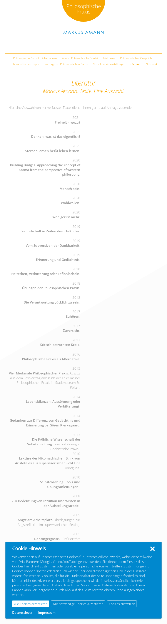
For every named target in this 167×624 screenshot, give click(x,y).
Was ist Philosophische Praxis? (80, 58)
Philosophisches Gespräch (136, 58)
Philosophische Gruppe (26, 64)
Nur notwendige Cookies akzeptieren (78, 604)
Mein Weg (109, 58)
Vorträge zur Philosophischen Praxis (66, 64)
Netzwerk (151, 64)
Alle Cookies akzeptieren (30, 604)
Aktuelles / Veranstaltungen (109, 64)
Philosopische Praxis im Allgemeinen (35, 58)
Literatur (135, 64)
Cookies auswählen (122, 604)
